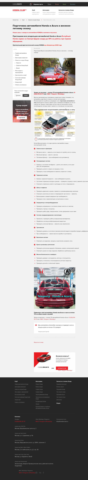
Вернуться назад (38, 342)
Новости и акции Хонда (21, 60)
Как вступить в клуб (20, 75)
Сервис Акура (39, 392)
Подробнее (22, 117)
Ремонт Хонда (39, 384)
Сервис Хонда (39, 389)
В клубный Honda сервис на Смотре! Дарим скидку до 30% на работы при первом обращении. (42, 38)
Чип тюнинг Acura (60, 397)
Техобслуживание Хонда (42, 394)
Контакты (72, 4)
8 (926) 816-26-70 (20, 421)
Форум (57, 4)
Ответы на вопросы (20, 85)
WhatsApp (62, 94)
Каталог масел (60, 386)
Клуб (16, 381)
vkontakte (40, 472)
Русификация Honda (41, 401)
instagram (36, 473)
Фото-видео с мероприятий (19, 71)
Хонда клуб (18, 82)
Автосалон (59, 399)
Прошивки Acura (60, 394)
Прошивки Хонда (60, 389)
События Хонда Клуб (22, 65)
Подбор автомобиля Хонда (21, 54)
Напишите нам (62, 368)
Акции (64, 4)
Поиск (49, 4)
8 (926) (17, 4)
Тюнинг (37, 404)
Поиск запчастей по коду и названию (21, 91)
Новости (18, 63)
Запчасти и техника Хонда (64, 381)
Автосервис (39, 381)
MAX (49, 94)
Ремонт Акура (39, 386)
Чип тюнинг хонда (60, 392)
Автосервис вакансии (21, 57)
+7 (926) (43, 367)
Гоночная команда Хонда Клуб (20, 78)
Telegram (55, 94)
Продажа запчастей (61, 384)
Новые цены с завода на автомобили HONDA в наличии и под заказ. (35, 32)
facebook (43, 473)
